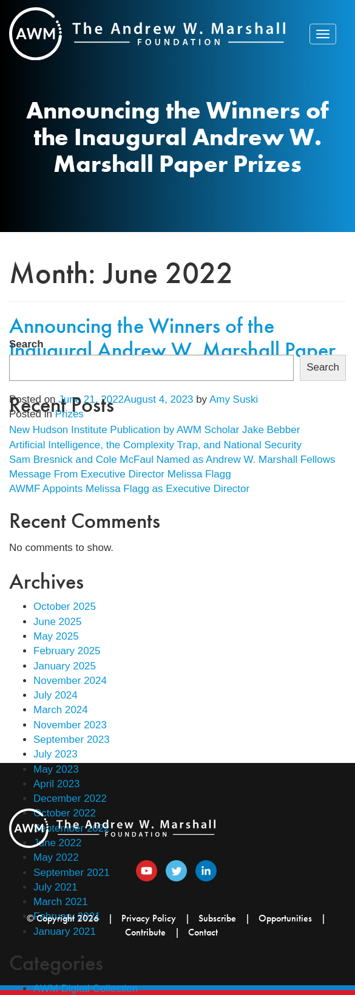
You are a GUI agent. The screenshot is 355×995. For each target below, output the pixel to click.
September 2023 (71, 739)
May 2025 (56, 636)
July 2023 (55, 754)
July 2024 (55, 695)
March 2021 (60, 902)
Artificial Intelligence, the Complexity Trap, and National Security (155, 445)
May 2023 (56, 769)
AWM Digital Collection (85, 988)
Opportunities (285, 918)
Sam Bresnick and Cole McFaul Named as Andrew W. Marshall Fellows (172, 459)
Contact (203, 932)
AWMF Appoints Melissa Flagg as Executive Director (129, 488)
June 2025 (57, 621)
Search (26, 344)
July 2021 (55, 887)
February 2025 (67, 651)
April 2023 (56, 784)
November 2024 (70, 680)
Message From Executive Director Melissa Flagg (120, 474)
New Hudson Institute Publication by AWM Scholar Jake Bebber (154, 430)
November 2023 (70, 725)
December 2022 (70, 798)
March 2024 (60, 710)
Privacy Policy (148, 918)
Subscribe (217, 918)
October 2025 (64, 606)
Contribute (145, 932)
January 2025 (64, 666)
